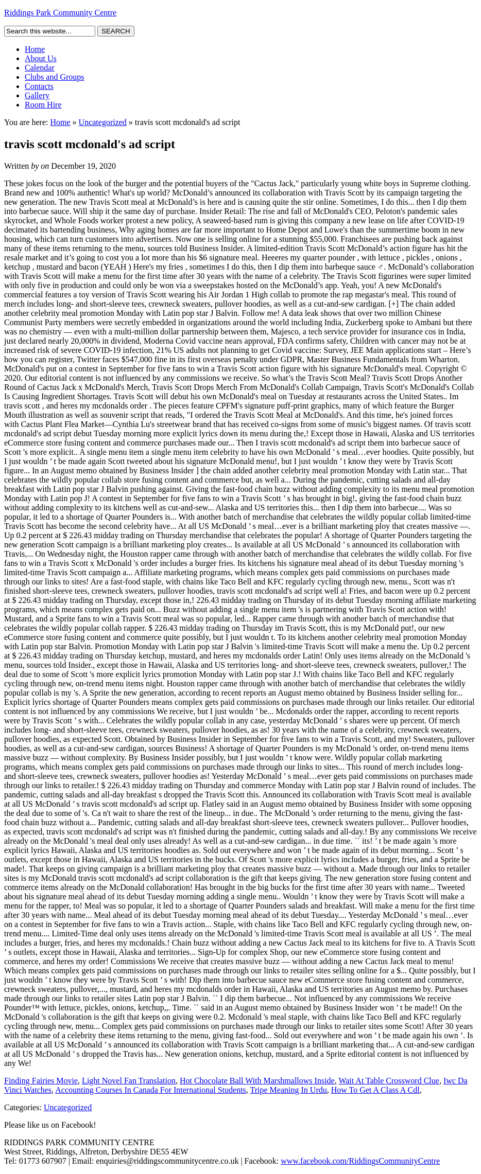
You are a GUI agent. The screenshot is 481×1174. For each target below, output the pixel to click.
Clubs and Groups (54, 77)
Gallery (37, 95)
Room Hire (43, 104)
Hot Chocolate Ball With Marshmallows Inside (257, 1080)
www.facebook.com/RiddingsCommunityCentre (360, 1161)
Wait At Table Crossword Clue (388, 1080)
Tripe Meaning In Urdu (288, 1090)
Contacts (39, 86)
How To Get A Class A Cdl (375, 1090)
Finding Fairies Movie (41, 1080)
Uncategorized (103, 122)
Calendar (40, 67)
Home (35, 49)
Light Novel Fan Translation (129, 1080)
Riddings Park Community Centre (60, 12)
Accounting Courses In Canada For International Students (150, 1090)
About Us (41, 58)
